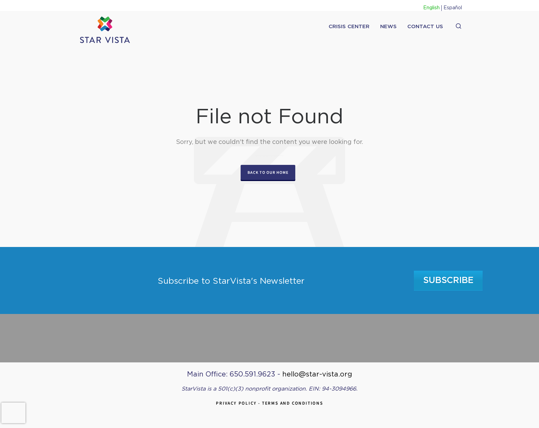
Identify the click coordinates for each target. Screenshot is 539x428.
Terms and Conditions (292, 403)
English (431, 7)
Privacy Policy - (239, 403)
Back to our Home (268, 172)
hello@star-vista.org (317, 374)
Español (452, 7)
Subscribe (448, 280)
